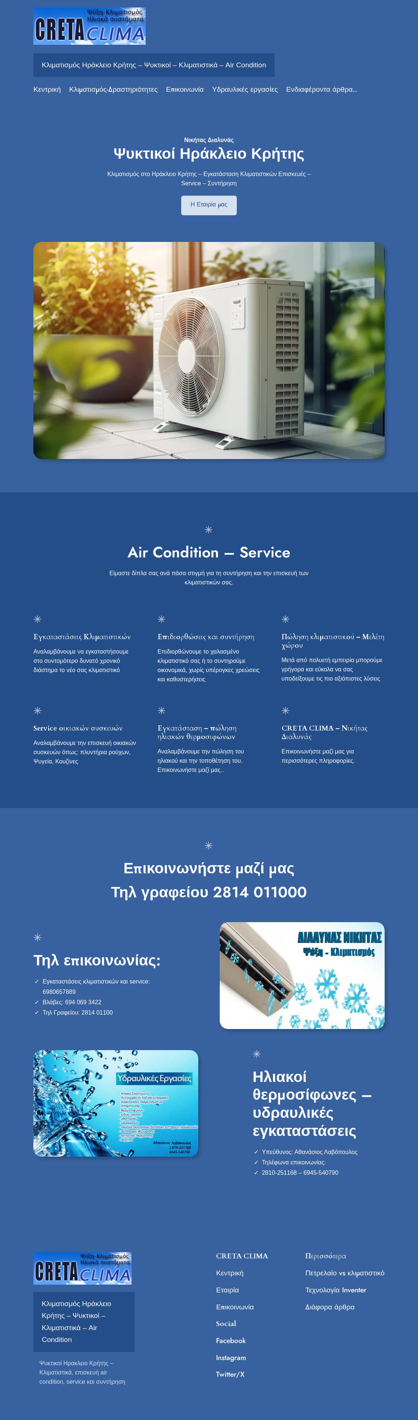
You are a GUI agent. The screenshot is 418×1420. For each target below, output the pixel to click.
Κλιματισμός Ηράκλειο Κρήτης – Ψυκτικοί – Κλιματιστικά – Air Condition (154, 65)
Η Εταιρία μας (209, 204)
